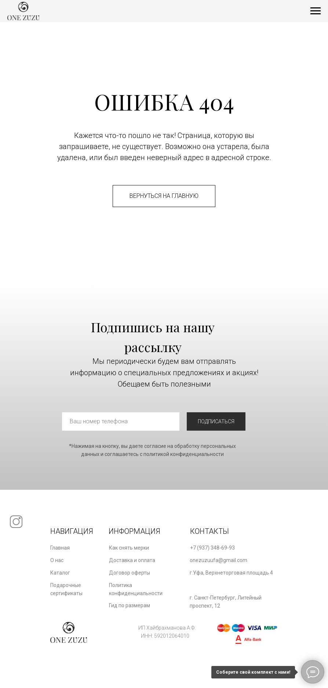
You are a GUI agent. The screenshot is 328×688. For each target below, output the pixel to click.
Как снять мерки (129, 548)
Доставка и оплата (132, 560)
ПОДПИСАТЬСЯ (216, 421)
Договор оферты (129, 573)
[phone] (120, 421)
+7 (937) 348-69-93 (212, 548)
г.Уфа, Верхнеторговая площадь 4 (231, 573)
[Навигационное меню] (315, 11)
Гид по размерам (129, 605)
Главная (60, 548)
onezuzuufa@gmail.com (218, 560)
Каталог (60, 573)
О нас (56, 560)
